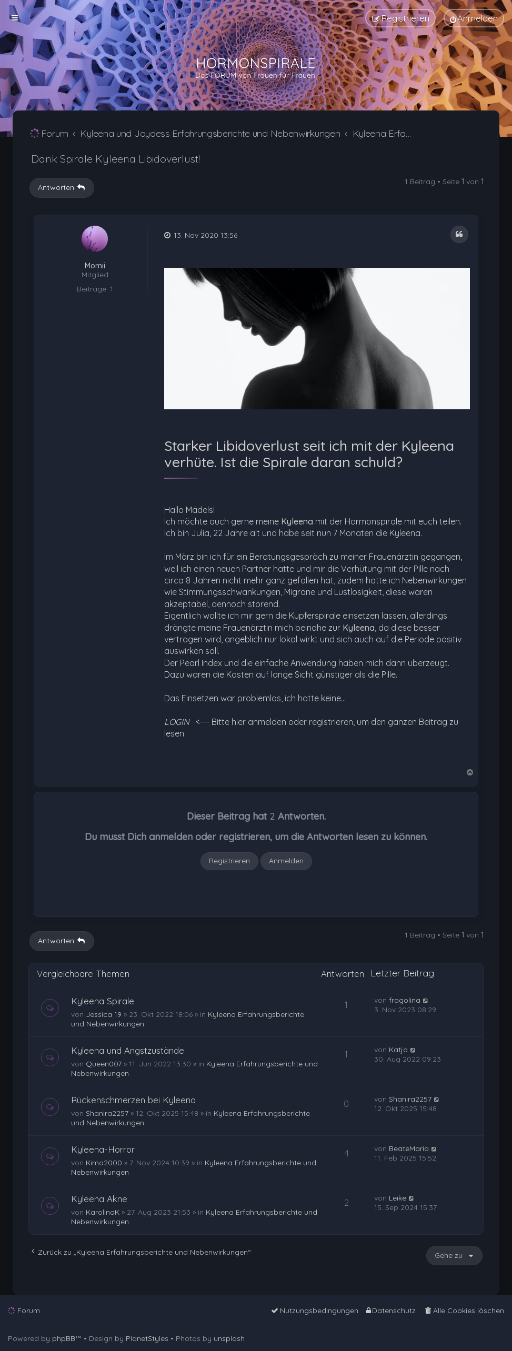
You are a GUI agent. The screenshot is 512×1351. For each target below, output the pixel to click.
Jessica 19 (104, 1014)
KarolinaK (102, 1212)
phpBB (63, 1338)
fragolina (404, 1000)
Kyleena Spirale (102, 1000)
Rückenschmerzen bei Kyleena (133, 1099)
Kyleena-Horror (103, 1149)
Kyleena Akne (99, 1198)
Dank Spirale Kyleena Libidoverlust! (115, 158)
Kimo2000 (104, 1162)
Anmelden (286, 860)
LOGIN (176, 722)
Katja (398, 1049)
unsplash (229, 1338)
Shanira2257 (107, 1113)
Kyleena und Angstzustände (127, 1050)
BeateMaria (409, 1148)
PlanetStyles (147, 1338)
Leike (397, 1198)
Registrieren (229, 860)
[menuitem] (474, 18)
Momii (95, 265)
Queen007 (104, 1063)
